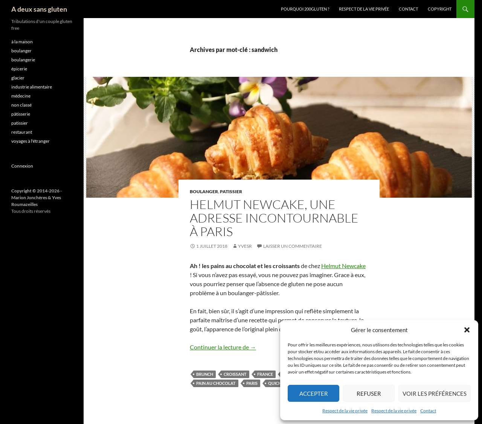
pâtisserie (20, 114)
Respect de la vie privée (345, 410)
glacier (17, 78)
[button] (467, 330)
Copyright (439, 8)
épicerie (19, 69)
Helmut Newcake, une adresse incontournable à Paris (274, 218)
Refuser (369, 393)
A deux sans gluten (39, 9)
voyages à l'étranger (30, 141)
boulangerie (23, 60)
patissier (231, 191)
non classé (21, 105)
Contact (428, 410)
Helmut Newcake (343, 265)
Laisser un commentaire (292, 246)
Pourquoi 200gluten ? (305, 8)
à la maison (22, 41)
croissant (235, 374)
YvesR (245, 246)
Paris (252, 383)
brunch (204, 374)
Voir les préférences (435, 393)
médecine (21, 96)
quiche (276, 383)
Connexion (22, 166)
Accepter (313, 393)
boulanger (204, 191)
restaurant (21, 132)
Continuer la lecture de (223, 347)
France (265, 374)
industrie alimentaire (31, 87)
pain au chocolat (216, 383)
